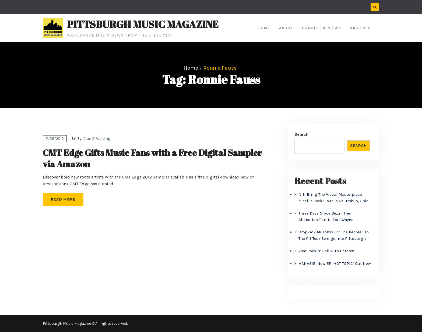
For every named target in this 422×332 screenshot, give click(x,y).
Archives (360, 28)
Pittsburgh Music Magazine (143, 24)
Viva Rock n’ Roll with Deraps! (326, 250)
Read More (63, 199)
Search (301, 134)
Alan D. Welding (96, 138)
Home (264, 28)
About (286, 28)
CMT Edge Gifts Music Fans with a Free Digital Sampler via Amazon (152, 158)
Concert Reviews (321, 28)
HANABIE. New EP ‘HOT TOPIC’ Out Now (334, 263)
